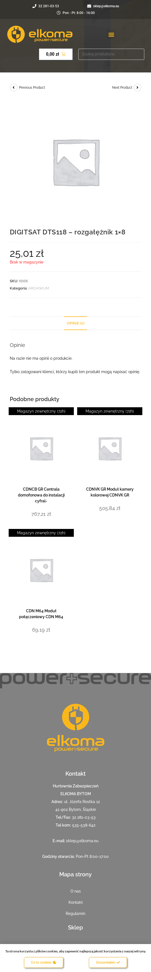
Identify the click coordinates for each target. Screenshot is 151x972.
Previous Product (32, 88)
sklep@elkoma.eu (82, 841)
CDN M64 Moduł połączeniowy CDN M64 (41, 614)
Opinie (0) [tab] (75, 323)
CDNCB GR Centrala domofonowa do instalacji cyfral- (41, 495)
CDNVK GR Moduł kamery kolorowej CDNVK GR (110, 492)
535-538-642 (83, 825)
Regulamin (75, 913)
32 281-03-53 (84, 817)
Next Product (122, 88)
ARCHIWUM (38, 288)
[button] (111, 34)
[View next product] (137, 87)
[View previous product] (14, 87)
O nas (75, 891)
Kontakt (76, 902)
